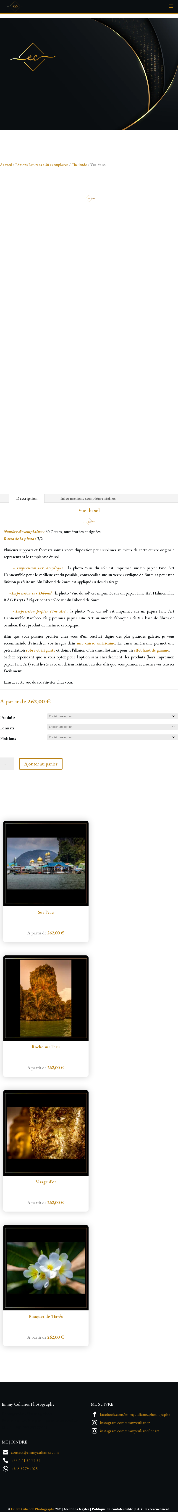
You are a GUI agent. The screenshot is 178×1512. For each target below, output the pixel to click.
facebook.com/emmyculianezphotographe (135, 1414)
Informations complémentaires (88, 498)
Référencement (157, 1509)
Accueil (6, 164)
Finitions (8, 738)
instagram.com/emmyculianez (125, 1422)
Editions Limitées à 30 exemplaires (41, 164)
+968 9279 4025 (24, 1468)
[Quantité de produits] (7, 763)
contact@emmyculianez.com (35, 1452)
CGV (139, 1509)
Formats (7, 728)
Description (26, 498)
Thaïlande (79, 164)
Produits (8, 717)
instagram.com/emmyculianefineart (129, 1430)
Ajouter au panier (41, 764)
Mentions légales (76, 1509)
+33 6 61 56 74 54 (26, 1460)
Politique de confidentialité (112, 1509)
